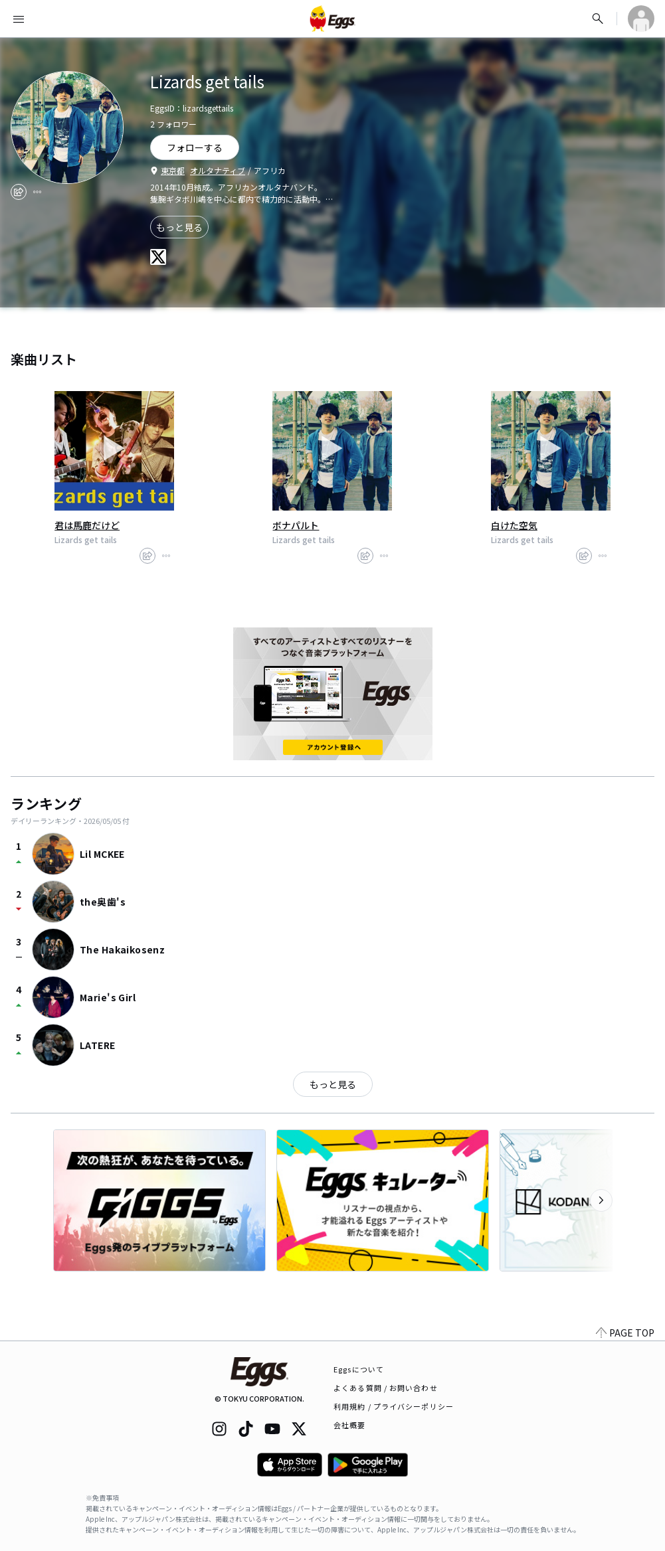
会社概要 (349, 1425)
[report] (37, 192)
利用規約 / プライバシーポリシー (393, 1406)
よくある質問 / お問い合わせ (385, 1387)
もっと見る (179, 227)
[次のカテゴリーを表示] (601, 1200)
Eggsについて (358, 1369)
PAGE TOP (625, 1332)
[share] (19, 192)
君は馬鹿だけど (87, 525)
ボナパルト (295, 525)
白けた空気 (514, 525)
